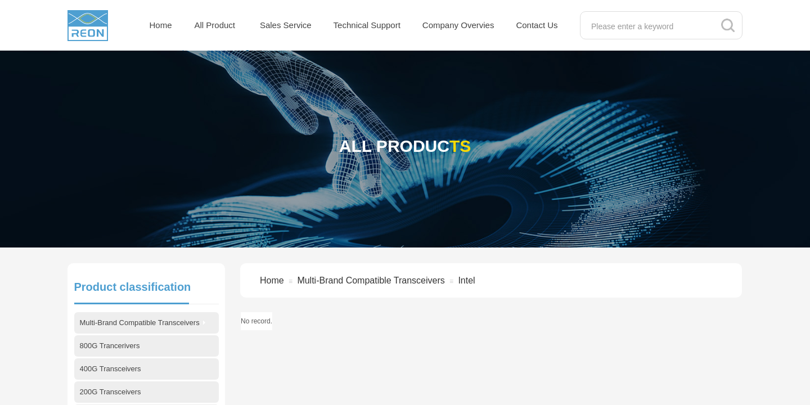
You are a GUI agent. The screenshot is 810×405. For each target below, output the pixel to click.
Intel (466, 280)
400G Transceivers (110, 368)
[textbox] (649, 26)
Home (161, 25)
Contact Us (536, 25)
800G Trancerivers (110, 345)
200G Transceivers (110, 392)
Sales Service (286, 25)
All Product (215, 25)
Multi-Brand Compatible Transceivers (370, 280)
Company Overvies (458, 25)
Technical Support (367, 25)
